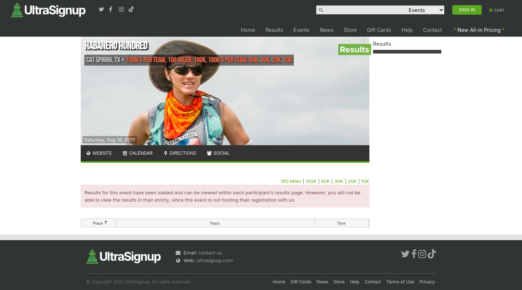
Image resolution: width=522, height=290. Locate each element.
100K (311, 181)
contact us (210, 253)
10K (365, 181)
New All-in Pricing (479, 30)
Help (407, 30)
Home (248, 30)
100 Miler (291, 181)
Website (99, 153)
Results (274, 30)
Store (350, 30)
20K (352, 181)
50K (325, 181)
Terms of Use (400, 282)
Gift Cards (379, 30)
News (326, 30)
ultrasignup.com (215, 260)
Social (218, 153)
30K (338, 181)
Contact (432, 30)
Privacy (427, 282)
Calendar (137, 153)
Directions (179, 153)
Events (301, 30)
